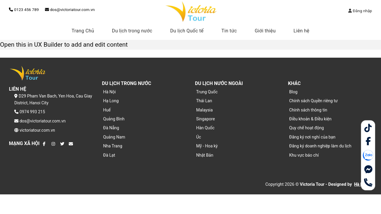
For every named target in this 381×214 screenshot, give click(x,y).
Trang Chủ (83, 31)
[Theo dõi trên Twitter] (62, 143)
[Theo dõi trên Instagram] (53, 143)
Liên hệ (301, 31)
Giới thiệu (265, 31)
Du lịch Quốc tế (187, 31)
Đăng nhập (360, 10)
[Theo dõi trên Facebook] (45, 143)
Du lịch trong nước (132, 31)
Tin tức (229, 31)
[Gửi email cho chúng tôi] (71, 143)
